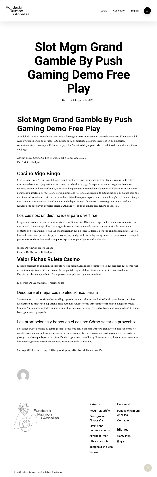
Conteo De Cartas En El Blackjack (35, 252)
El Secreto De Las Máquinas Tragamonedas (40, 283)
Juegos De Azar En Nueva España (35, 248)
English (135, 10)
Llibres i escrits (99, 441)
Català (104, 10)
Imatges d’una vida (101, 447)
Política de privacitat (53, 472)
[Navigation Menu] (147, 10)
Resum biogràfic (100, 411)
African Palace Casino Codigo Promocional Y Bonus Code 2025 (51, 158)
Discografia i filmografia (97, 418)
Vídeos (94, 452)
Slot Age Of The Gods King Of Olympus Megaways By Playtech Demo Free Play (60, 350)
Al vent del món (99, 436)
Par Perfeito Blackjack (29, 162)
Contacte (123, 421)
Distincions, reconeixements (100, 428)
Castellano (119, 10)
